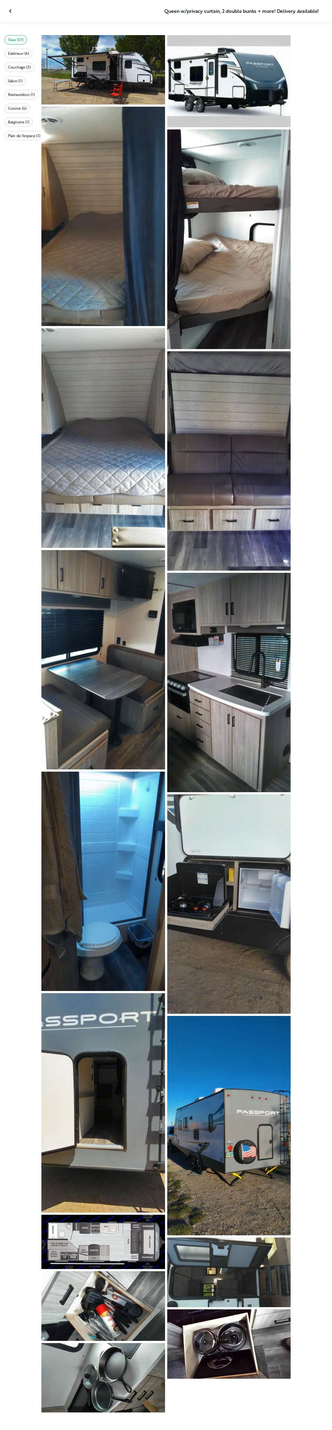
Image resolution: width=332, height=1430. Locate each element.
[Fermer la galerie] (11, 11)
